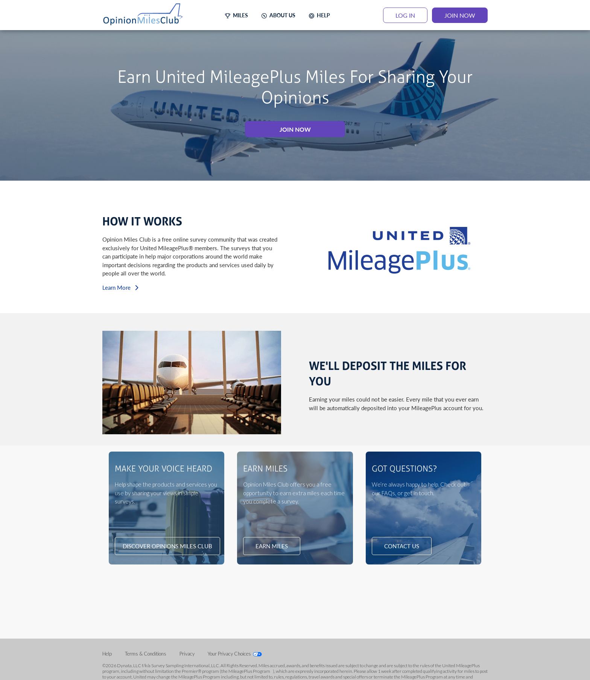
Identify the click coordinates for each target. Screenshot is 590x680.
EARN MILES (271, 546)
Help (107, 654)
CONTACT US (401, 546)
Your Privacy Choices (229, 654)
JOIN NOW (459, 15)
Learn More (120, 287)
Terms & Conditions (146, 654)
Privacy (187, 654)
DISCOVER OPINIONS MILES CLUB (167, 546)
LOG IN (405, 15)
